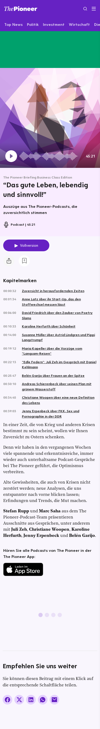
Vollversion (29, 245)
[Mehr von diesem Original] (25, 49)
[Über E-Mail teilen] (54, 699)
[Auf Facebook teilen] (7, 699)
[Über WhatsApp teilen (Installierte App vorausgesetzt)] (42, 699)
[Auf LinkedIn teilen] (31, 699)
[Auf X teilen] (19, 699)
